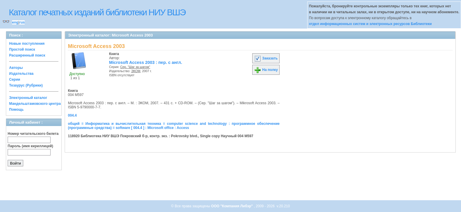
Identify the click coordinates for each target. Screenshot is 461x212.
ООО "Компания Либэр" (232, 206)
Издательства (21, 74)
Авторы (16, 68)
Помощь (16, 109)
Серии (14, 79)
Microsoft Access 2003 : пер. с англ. (145, 62)
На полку (266, 70)
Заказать (266, 58)
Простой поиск (22, 49)
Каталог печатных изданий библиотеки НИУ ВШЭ (97, 12)
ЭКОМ (135, 71)
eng (15, 22)
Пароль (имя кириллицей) (30, 146)
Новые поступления (27, 44)
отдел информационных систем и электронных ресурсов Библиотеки (370, 24)
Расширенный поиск (27, 55)
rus (22, 22)
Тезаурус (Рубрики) (26, 85)
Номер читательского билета (33, 134)
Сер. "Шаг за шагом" (135, 67)
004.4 (72, 115)
